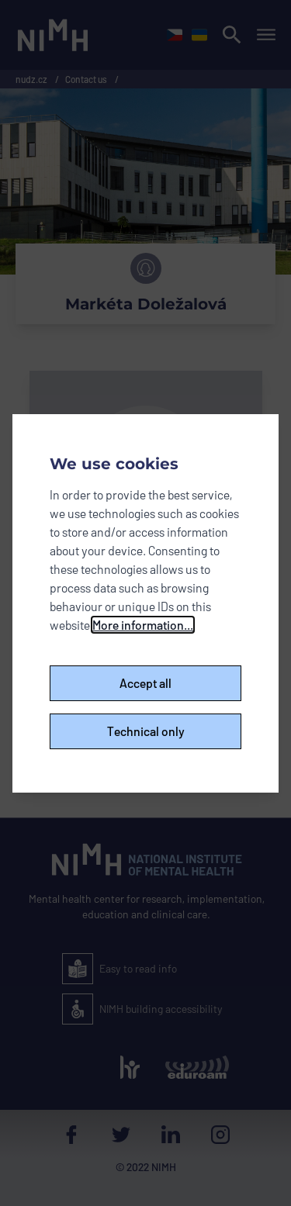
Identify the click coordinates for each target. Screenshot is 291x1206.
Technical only (146, 731)
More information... (142, 624)
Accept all (145, 683)
